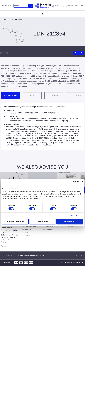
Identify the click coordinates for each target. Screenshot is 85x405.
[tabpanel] (42, 126)
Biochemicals (9, 20)
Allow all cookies (69, 222)
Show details (74, 216)
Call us (5, 246)
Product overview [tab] (10, 95)
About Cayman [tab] (75, 95)
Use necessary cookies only (15, 222)
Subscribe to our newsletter (73, 262)
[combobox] (21, 6)
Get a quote (79, 53)
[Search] (31, 6)
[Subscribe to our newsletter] (61, 263)
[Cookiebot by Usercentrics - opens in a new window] (74, 181)
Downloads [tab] (54, 95)
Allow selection (42, 222)
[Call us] (2, 246)
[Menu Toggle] (42, 14)
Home (2, 20)
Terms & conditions (40, 255)
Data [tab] (32, 95)
